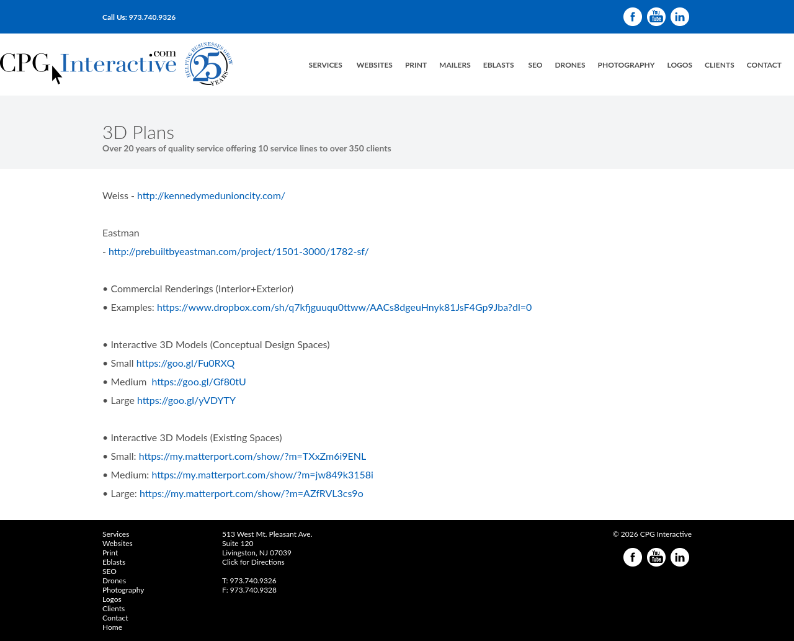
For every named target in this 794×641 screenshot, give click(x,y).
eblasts (498, 64)
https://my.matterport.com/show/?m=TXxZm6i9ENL (253, 456)
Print (110, 552)
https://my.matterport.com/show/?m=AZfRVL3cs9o (252, 493)
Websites (375, 64)
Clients (719, 64)
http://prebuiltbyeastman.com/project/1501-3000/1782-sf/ (239, 251)
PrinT (416, 64)
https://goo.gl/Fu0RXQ (185, 363)
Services (115, 534)
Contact (764, 64)
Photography (626, 64)
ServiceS (325, 64)
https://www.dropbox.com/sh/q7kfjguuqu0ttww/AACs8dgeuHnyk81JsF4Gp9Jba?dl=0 (344, 307)
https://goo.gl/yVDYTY (187, 400)
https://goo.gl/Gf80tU (199, 381)
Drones (570, 64)
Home (112, 627)
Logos (112, 599)
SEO (535, 64)
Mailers (455, 64)
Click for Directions (253, 562)
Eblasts (113, 562)
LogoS (679, 64)
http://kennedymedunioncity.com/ (211, 195)
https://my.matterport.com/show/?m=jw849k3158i (262, 474)
